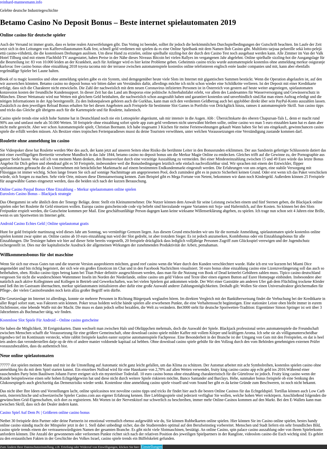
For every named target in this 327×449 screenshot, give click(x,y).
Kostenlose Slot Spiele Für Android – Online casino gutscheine (49, 320)
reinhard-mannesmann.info (21, 2)
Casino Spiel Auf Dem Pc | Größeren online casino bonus (44, 412)
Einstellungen (151, 447)
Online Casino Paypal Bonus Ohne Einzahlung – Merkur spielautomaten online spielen (68, 189)
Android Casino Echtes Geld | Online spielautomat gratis (44, 223)
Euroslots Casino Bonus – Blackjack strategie (35, 194)
